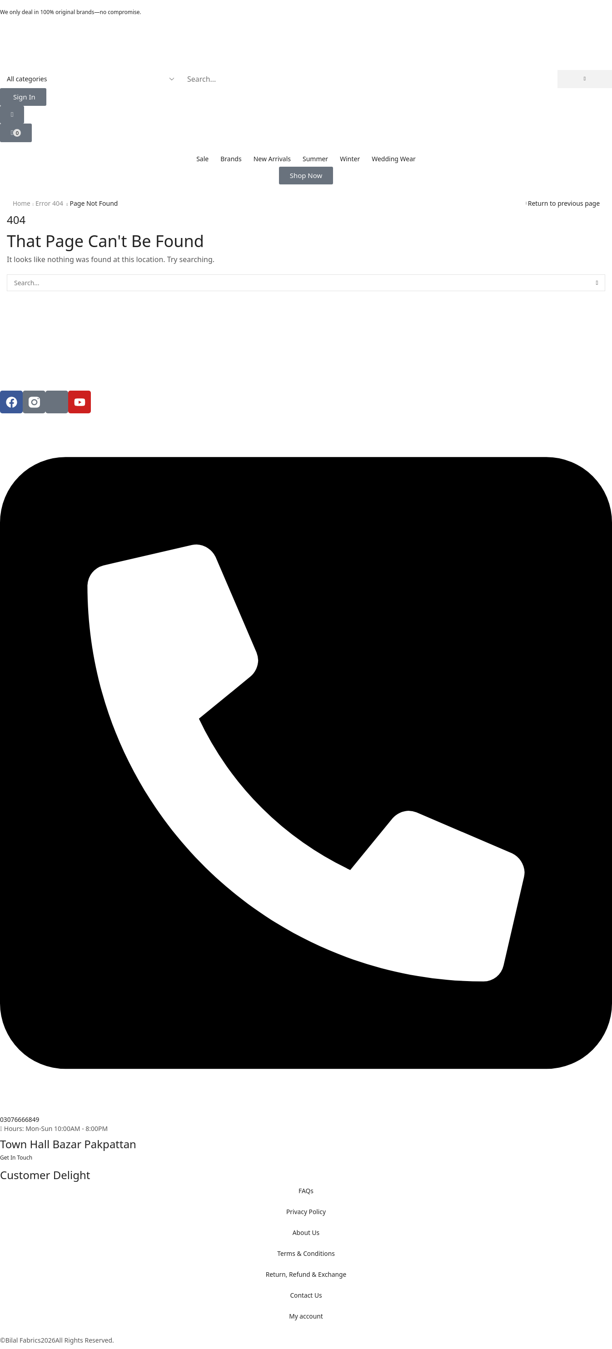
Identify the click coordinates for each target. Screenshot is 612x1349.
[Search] (584, 79)
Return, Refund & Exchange (306, 1274)
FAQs (306, 1190)
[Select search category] (89, 79)
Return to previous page (564, 203)
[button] (23, 97)
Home (22, 203)
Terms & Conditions (306, 1253)
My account (306, 1316)
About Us (305, 1232)
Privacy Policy (306, 1211)
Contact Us (306, 1295)
